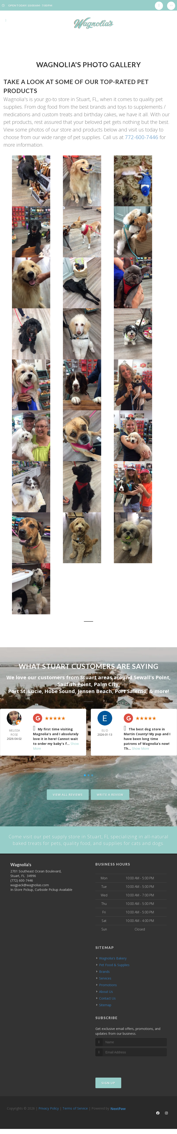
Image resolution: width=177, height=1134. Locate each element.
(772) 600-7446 (21, 887)
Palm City (106, 683)
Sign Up (108, 1089)
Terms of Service (75, 1115)
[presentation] (120, 1071)
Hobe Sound (59, 690)
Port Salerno (130, 690)
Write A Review (110, 793)
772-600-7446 (141, 137)
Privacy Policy (48, 1115)
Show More (140, 747)
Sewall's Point (151, 676)
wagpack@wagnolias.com (29, 892)
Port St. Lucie (25, 690)
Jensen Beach (95, 690)
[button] (37, 180)
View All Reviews (68, 793)
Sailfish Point (74, 683)
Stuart (88, 676)
